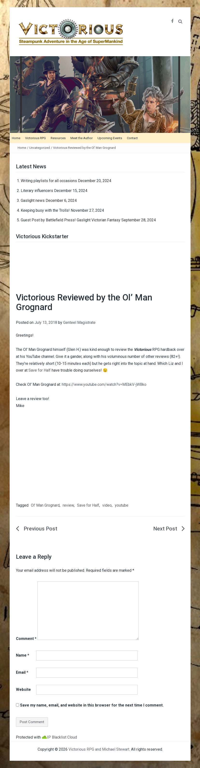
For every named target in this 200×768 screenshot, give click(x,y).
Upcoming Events (109, 138)
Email (22, 672)
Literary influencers (37, 190)
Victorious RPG (35, 138)
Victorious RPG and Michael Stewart (99, 749)
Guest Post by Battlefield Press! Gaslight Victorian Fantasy (70, 220)
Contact (132, 138)
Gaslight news (33, 200)
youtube (121, 505)
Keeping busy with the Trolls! (45, 210)
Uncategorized (39, 148)
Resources (58, 138)
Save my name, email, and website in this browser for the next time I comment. (92, 705)
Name (22, 655)
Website (23, 689)
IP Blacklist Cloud (62, 737)
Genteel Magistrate (79, 322)
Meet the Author (81, 138)
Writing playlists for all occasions (49, 180)
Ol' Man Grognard (45, 505)
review (68, 505)
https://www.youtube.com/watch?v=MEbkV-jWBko (104, 384)
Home (16, 138)
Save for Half (39, 370)
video (107, 505)
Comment (26, 638)
